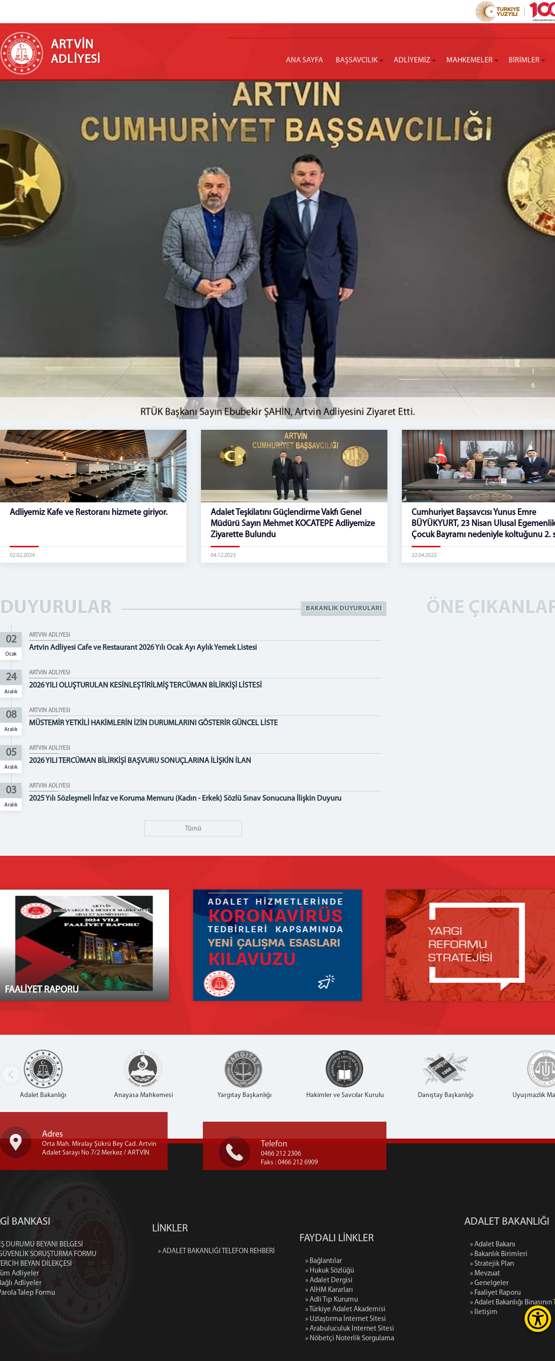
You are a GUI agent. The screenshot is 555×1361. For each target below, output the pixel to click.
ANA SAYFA (304, 60)
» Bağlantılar (323, 1322)
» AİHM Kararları (329, 1351)
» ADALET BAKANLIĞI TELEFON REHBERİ (216, 1276)
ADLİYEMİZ (412, 60)
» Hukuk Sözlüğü (329, 1331)
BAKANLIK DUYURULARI (344, 608)
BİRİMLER (524, 60)
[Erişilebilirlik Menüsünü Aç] (538, 1318)
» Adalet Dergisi (329, 1341)
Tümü (193, 829)
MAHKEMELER (469, 60)
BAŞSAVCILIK (357, 60)
